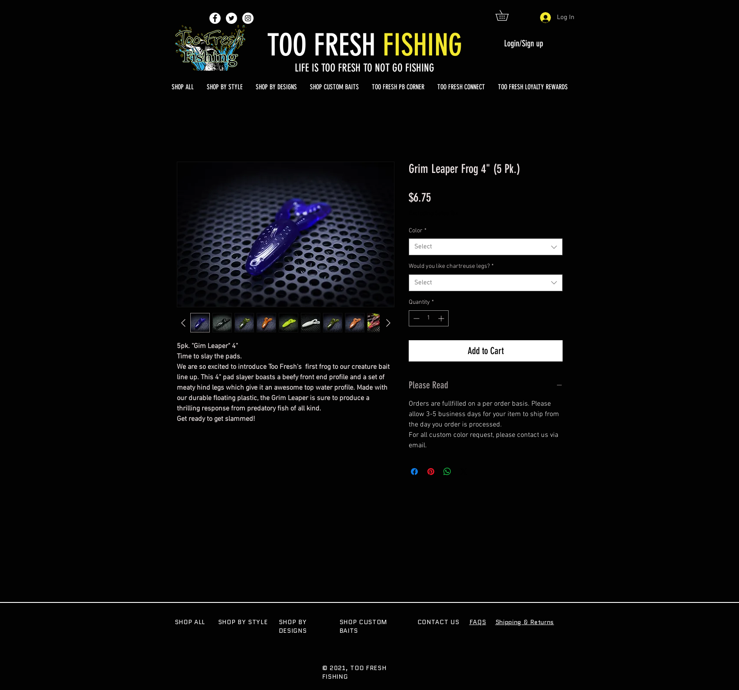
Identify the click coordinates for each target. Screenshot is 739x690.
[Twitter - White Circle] (231, 18)
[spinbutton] (428, 318)
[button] (507, 15)
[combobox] (486, 246)
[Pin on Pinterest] (431, 471)
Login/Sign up (523, 43)
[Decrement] (415, 318)
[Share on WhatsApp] (447, 471)
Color (417, 230)
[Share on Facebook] (414, 471)
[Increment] (441, 318)
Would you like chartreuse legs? (451, 266)
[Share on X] (464, 471)
